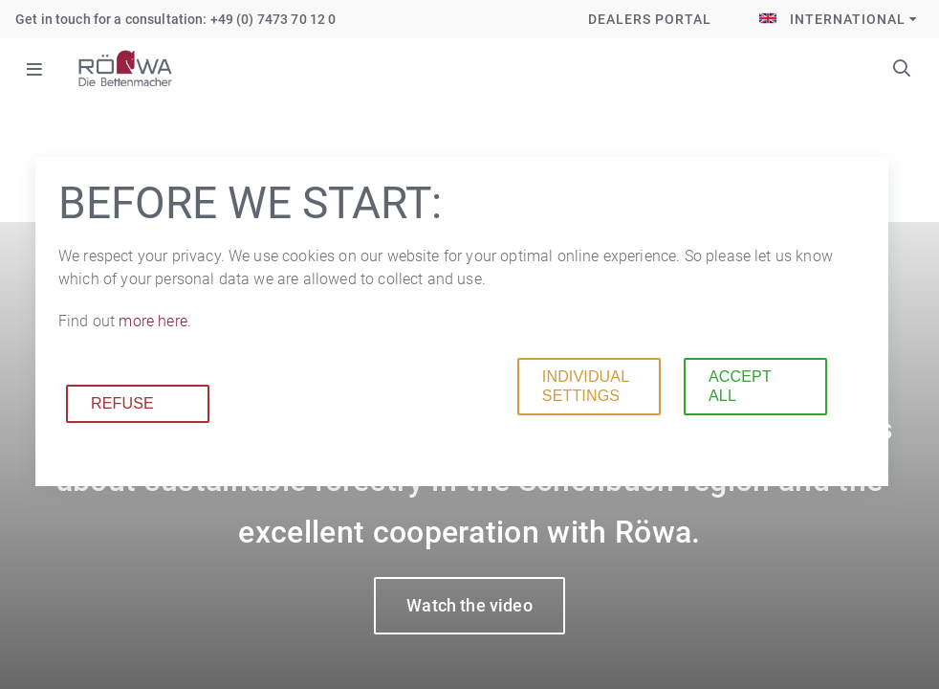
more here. (155, 321)
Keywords (902, 68)
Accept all (740, 386)
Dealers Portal (649, 19)
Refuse (122, 403)
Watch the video (469, 605)
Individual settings (585, 386)
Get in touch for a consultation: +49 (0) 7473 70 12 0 (175, 19)
